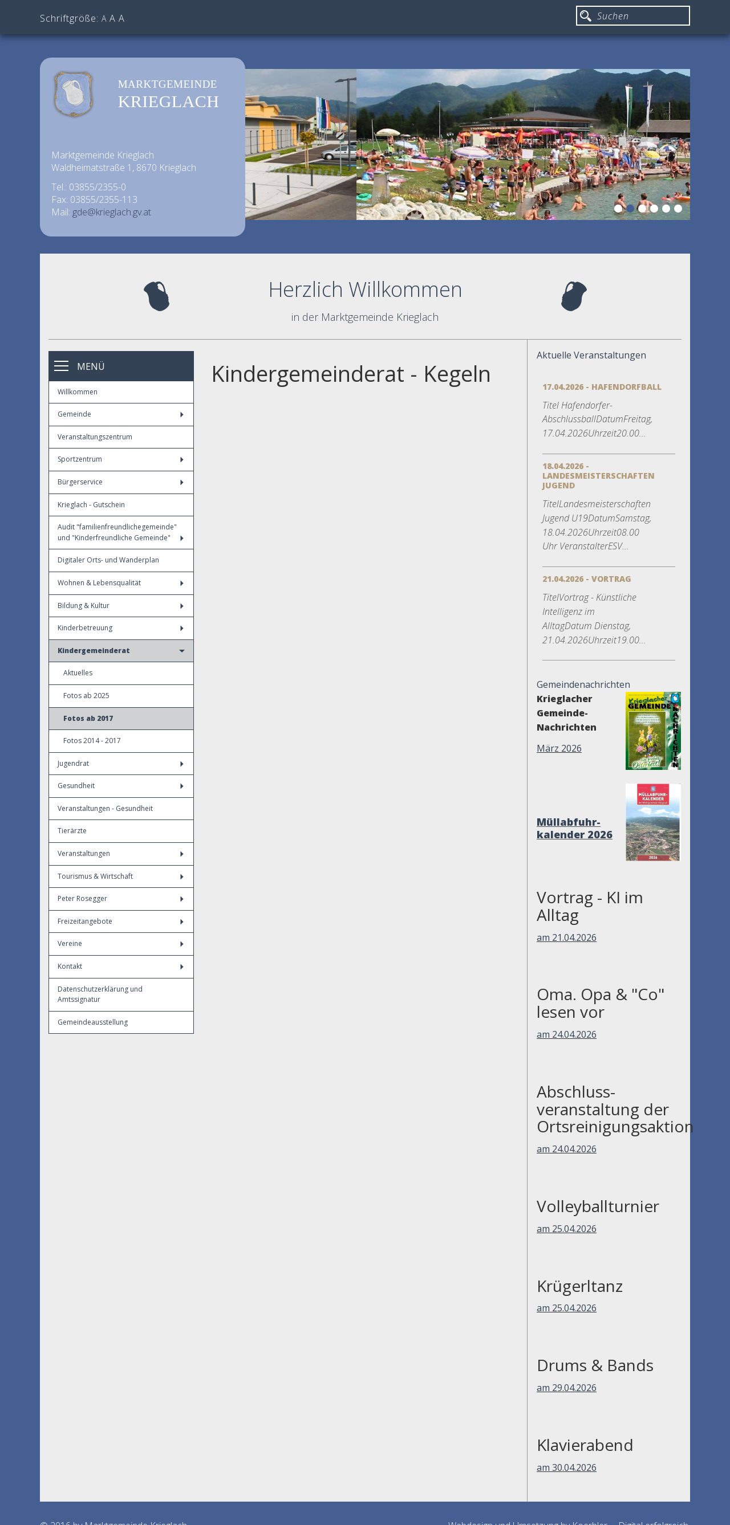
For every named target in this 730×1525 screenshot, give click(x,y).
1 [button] (620, 210)
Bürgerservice (121, 482)
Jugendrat (121, 763)
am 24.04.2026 (567, 1034)
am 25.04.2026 (567, 1228)
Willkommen (78, 392)
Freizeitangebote (121, 921)
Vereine (121, 943)
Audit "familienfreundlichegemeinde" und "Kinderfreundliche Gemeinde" (121, 532)
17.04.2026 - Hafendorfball (602, 386)
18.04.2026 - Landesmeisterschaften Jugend (598, 475)
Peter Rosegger (121, 898)
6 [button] (680, 210)
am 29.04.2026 (567, 1387)
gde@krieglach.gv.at (111, 212)
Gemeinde (121, 414)
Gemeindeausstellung (93, 1022)
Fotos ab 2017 (88, 718)
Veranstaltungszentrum (95, 437)
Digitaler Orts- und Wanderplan (108, 560)
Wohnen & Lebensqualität (121, 583)
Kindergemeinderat (121, 650)
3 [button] (644, 210)
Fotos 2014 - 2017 (92, 740)
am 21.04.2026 (567, 937)
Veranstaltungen (121, 853)
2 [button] (632, 210)
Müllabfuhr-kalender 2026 (575, 828)
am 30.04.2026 (567, 1467)
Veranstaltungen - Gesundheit (105, 808)
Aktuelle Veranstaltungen (591, 355)
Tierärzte (72, 830)
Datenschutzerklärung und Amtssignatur (100, 994)
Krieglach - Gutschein (91, 504)
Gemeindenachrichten (583, 684)
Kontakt (121, 966)
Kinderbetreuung (121, 628)
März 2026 (559, 748)
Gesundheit (121, 785)
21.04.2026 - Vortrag (586, 578)
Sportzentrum (121, 459)
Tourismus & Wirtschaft (121, 876)
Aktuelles (77, 673)
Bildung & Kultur (121, 605)
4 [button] (656, 210)
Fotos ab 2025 (86, 695)
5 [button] (668, 210)
